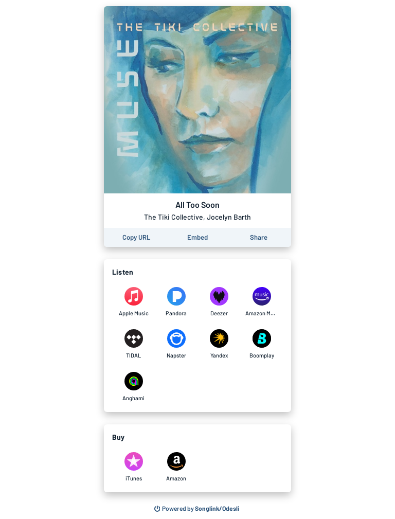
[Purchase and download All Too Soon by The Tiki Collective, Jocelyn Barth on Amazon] (176, 467)
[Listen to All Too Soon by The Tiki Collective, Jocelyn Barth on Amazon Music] (261, 302)
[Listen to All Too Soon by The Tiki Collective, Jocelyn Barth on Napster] (176, 344)
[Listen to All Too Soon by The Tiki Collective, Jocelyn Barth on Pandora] (176, 302)
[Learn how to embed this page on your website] (197, 237)
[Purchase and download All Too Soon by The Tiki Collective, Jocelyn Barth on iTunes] (133, 467)
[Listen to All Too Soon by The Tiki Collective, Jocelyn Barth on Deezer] (219, 302)
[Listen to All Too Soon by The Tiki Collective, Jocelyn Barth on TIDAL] (133, 344)
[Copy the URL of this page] (136, 237)
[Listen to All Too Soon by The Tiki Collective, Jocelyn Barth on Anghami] (133, 387)
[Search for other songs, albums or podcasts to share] (197, 509)
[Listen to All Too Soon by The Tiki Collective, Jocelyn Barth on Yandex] (219, 344)
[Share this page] (259, 237)
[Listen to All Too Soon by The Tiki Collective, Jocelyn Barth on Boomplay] (261, 344)
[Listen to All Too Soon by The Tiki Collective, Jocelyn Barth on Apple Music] (133, 302)
